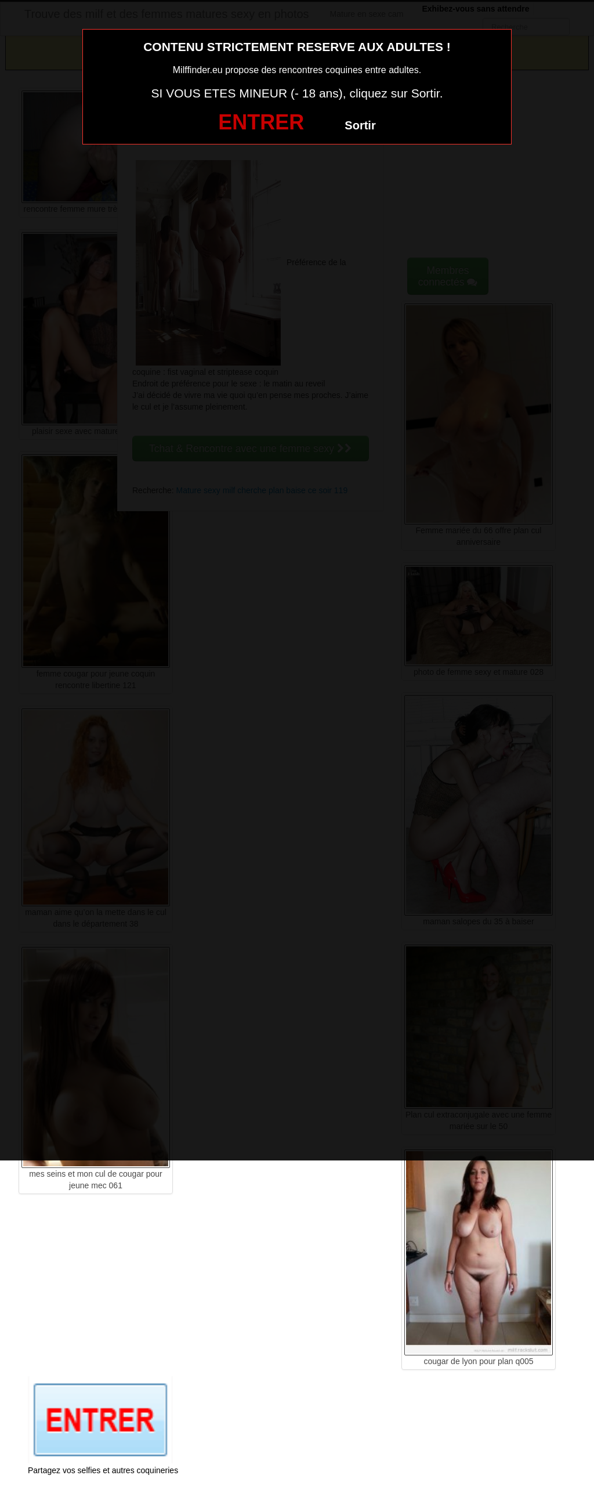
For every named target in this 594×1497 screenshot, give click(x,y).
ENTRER (261, 122)
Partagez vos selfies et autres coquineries (103, 1470)
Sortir (360, 125)
